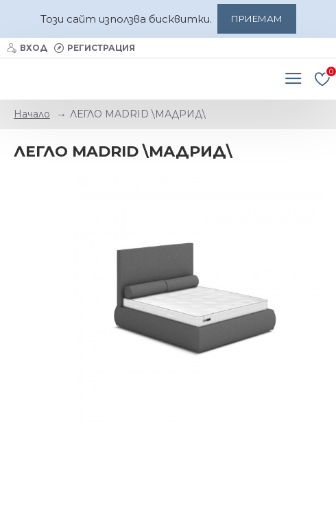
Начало (32, 114)
